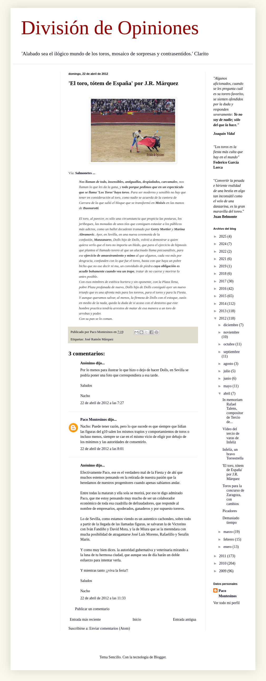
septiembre (231, 352)
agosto (228, 364)
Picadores (230, 511)
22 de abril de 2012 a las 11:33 (103, 598)
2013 (223, 311)
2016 (223, 289)
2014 (223, 304)
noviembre (231, 332)
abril (227, 393)
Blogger (159, 657)
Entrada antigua (184, 619)
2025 (223, 236)
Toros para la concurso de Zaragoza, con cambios (233, 495)
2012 (223, 318)
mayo (228, 386)
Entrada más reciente (85, 619)
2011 (223, 556)
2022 (223, 251)
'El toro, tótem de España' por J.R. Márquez (233, 472)
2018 (223, 274)
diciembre (231, 325)
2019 (223, 266)
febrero (229, 539)
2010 (223, 563)
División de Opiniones (110, 27)
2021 (223, 259)
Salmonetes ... (85, 173)
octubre (229, 344)
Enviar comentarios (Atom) (109, 628)
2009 (223, 571)
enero (228, 547)
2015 (223, 296)
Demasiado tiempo (231, 520)
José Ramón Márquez (99, 339)
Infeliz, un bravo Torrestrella (233, 454)
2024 (223, 244)
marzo (228, 532)
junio (227, 378)
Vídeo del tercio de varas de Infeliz (231, 435)
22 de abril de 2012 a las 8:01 (102, 449)
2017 (223, 281)
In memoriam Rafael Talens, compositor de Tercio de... (233, 411)
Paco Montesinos (93, 420)
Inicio (136, 619)
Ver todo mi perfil (226, 603)
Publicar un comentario (92, 609)
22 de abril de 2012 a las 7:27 (102, 403)
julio (227, 371)
